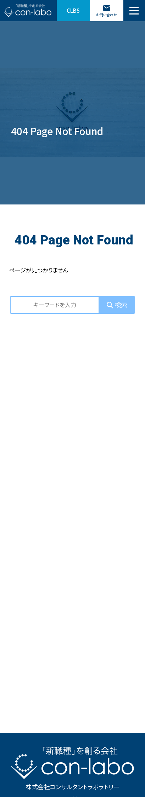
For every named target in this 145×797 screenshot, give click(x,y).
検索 (117, 304)
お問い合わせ (106, 10)
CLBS (73, 10)
